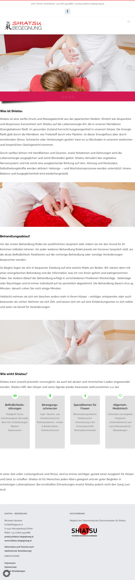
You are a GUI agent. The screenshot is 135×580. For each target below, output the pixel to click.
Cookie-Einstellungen (14, 571)
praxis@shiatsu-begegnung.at (89, 4)
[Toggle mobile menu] (129, 21)
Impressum (9, 563)
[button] (6, 573)
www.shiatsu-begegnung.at (18, 540)
